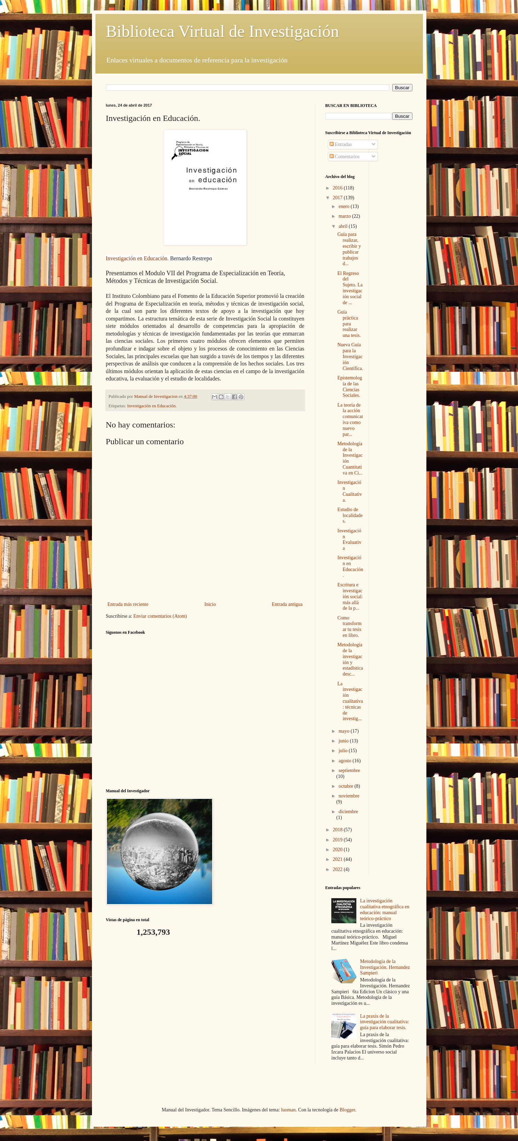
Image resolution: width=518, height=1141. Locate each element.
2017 (338, 197)
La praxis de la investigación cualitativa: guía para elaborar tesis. (384, 1022)
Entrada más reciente (128, 604)
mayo (345, 731)
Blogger (347, 1109)
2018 (338, 829)
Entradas (341, 144)
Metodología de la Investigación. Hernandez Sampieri (385, 967)
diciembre (348, 811)
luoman (288, 1109)
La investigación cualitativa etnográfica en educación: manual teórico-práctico (384, 909)
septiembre (349, 770)
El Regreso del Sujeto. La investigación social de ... (350, 288)
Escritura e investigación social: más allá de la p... (350, 596)
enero (345, 206)
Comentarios (345, 156)
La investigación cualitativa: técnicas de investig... (350, 701)
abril (344, 226)
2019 (338, 839)
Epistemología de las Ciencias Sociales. (349, 386)
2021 (338, 859)
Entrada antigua (287, 604)
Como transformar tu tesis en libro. (349, 626)
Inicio (210, 604)
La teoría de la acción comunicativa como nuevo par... (350, 419)
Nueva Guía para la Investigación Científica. (350, 356)
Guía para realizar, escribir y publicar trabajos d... (349, 249)
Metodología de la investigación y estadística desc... (350, 659)
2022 (338, 869)
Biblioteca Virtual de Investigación (222, 31)
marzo (345, 216)
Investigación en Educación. (137, 258)
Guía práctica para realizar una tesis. (349, 323)
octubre (346, 786)
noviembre (349, 796)
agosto (346, 760)
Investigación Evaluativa (349, 539)
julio (344, 750)
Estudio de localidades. (350, 515)
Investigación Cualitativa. (349, 491)
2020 (338, 849)
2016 (338, 188)
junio (344, 740)
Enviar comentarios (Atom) (160, 616)
